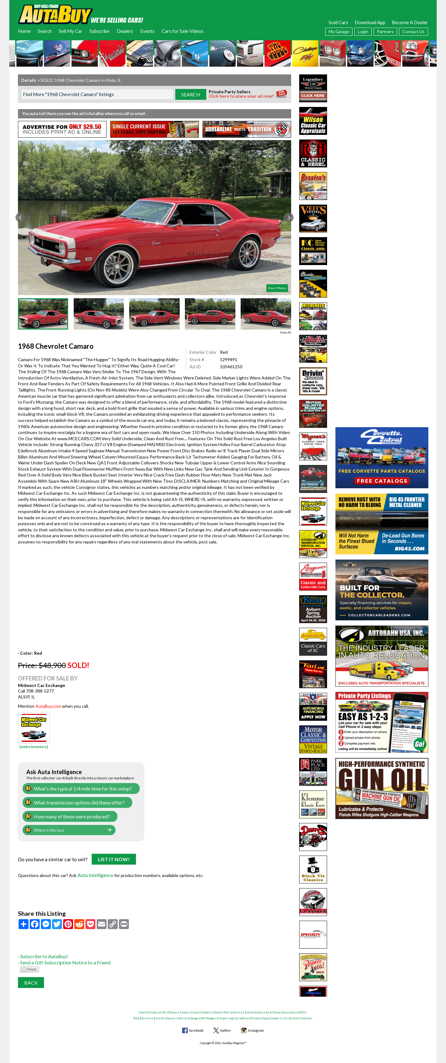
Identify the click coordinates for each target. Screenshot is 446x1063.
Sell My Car (70, 31)
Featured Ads (158, 1009)
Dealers (125, 31)
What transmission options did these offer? (76, 801)
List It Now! (114, 857)
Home (24, 31)
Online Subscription (284, 1009)
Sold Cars (338, 22)
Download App (370, 22)
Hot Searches (304, 1015)
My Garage (339, 31)
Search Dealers (203, 1009)
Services (238, 1009)
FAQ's (303, 1009)
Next (289, 218)
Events (147, 31)
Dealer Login (227, 1015)
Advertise (146, 1015)
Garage (194, 1015)
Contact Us (413, 31)
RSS (135, 1015)
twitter (225, 1027)
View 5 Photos (277, 288)
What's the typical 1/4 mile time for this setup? (79, 788)
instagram (256, 1027)
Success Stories (177, 1015)
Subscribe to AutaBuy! (42, 952)
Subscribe (99, 31)
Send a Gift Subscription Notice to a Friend (61, 958)
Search (45, 31)
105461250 (231, 366)
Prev (20, 218)
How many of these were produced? (68, 814)
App (264, 1015)
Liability (243, 1015)
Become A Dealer (410, 22)
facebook (196, 1027)
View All (285, 332)
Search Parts (223, 1009)
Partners (385, 31)
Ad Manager (208, 1015)
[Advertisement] (381, 113)
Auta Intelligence (94, 872)
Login (363, 31)
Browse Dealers (180, 1009)
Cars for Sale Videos (182, 31)
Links (289, 1015)
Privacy (255, 1015)
